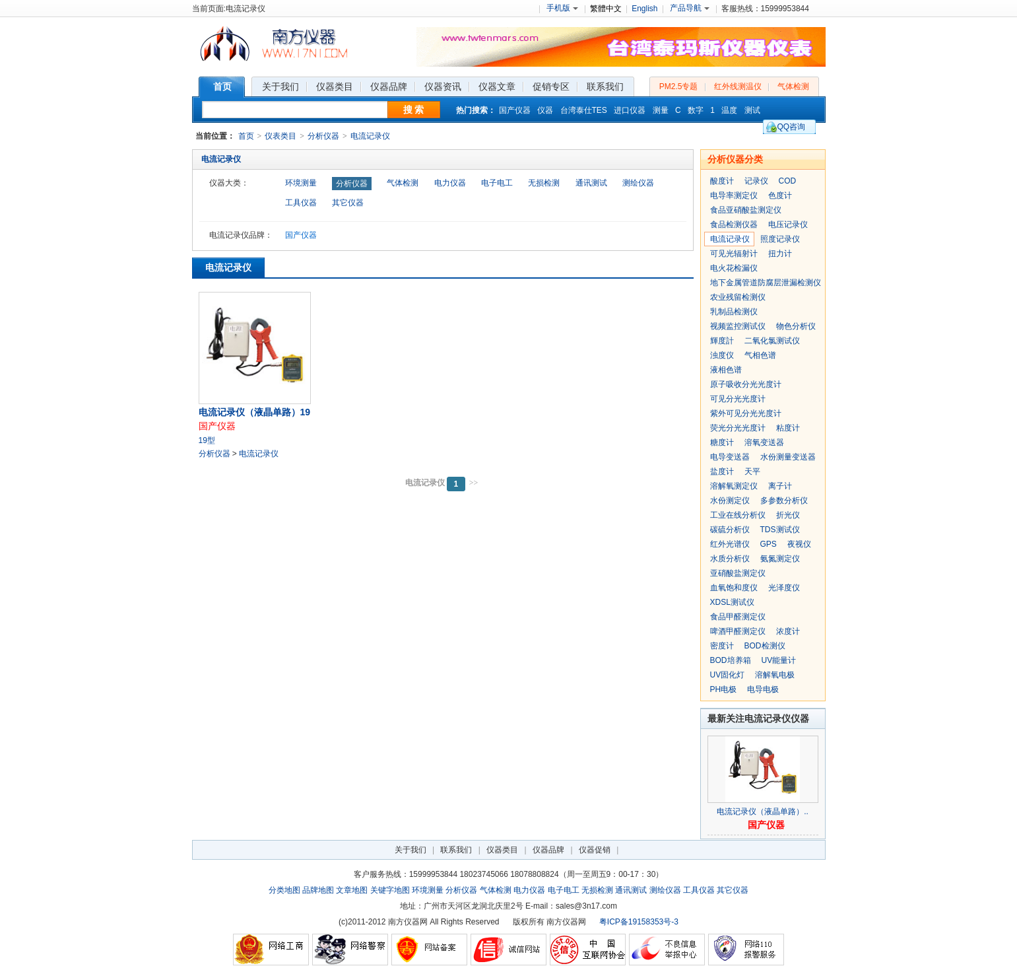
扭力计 (780, 253)
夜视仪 (799, 544)
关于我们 (410, 849)
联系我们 (456, 849)
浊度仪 (722, 355)
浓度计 (788, 631)
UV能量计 (779, 660)
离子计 (780, 486)
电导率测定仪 (734, 195)
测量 (661, 110)
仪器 (545, 110)
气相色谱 (760, 355)
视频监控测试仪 (738, 326)
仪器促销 (594, 849)
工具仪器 (301, 202)
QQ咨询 (791, 126)
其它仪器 (348, 202)
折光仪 (788, 515)
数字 (696, 110)
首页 (246, 136)
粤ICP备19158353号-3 (638, 921)
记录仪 (756, 181)
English (644, 8)
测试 (752, 110)
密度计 (722, 645)
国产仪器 (515, 110)
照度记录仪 (780, 239)
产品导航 (689, 8)
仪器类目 (502, 849)
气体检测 (793, 86)
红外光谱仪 (730, 544)
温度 (729, 110)
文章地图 (352, 890)
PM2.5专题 (678, 86)
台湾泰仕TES (583, 110)
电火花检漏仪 (734, 268)
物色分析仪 (796, 326)
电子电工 (497, 183)
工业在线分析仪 (738, 515)
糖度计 (722, 442)
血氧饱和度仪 (734, 587)
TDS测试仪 (780, 529)
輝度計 (722, 340)
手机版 (562, 8)
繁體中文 (606, 8)
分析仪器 (323, 136)
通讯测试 (591, 183)
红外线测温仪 (738, 86)
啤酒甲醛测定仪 (738, 631)
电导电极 (763, 689)
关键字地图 (390, 890)
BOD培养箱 (730, 660)
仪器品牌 (548, 849)
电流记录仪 (370, 136)
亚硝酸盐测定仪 (738, 573)
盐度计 (722, 471)
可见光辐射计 (734, 253)
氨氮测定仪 (780, 558)
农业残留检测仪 (738, 297)
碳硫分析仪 (730, 529)
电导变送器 (730, 457)
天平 (752, 471)
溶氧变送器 (764, 442)
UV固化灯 (727, 674)
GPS (768, 544)
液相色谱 (726, 369)
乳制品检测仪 (734, 311)
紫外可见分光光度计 (745, 413)
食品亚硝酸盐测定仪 (745, 210)
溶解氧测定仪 (734, 486)
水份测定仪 (730, 500)
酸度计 (722, 181)
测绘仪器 (638, 183)
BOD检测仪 (764, 645)
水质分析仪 (730, 558)
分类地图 (284, 890)
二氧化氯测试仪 (772, 340)
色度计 (780, 195)
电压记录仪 (788, 224)
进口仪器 (629, 110)
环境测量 (301, 183)
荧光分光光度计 (738, 428)
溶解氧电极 (775, 674)
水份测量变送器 (788, 457)
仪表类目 (280, 136)
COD (788, 181)
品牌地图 (318, 890)
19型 (207, 440)
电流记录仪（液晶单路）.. (762, 811)
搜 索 (413, 109)
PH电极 (723, 689)
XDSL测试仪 (732, 602)
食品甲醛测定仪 (738, 616)
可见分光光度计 (738, 398)
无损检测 (544, 183)
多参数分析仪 (784, 500)
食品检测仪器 (734, 224)
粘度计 (788, 428)
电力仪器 (450, 183)
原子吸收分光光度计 (745, 384)
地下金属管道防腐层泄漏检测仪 (765, 282)
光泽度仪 (784, 587)
